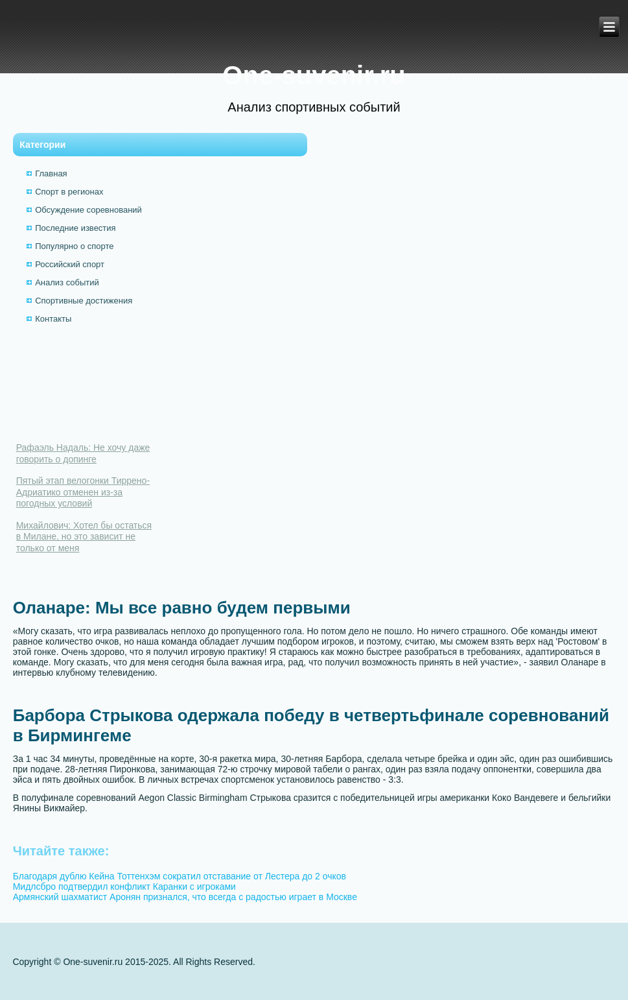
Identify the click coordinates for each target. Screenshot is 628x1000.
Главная (51, 173)
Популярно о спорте (74, 246)
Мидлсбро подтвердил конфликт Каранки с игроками (124, 886)
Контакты (53, 319)
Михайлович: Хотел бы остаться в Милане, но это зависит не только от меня (84, 536)
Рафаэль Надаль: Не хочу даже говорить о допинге (83, 453)
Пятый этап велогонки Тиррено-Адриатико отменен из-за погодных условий (83, 491)
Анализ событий (67, 282)
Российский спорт (69, 264)
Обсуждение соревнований (88, 210)
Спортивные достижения (83, 300)
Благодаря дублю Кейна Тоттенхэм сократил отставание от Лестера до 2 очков (179, 876)
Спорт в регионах (69, 191)
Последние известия (75, 228)
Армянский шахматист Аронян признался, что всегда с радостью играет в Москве (185, 897)
